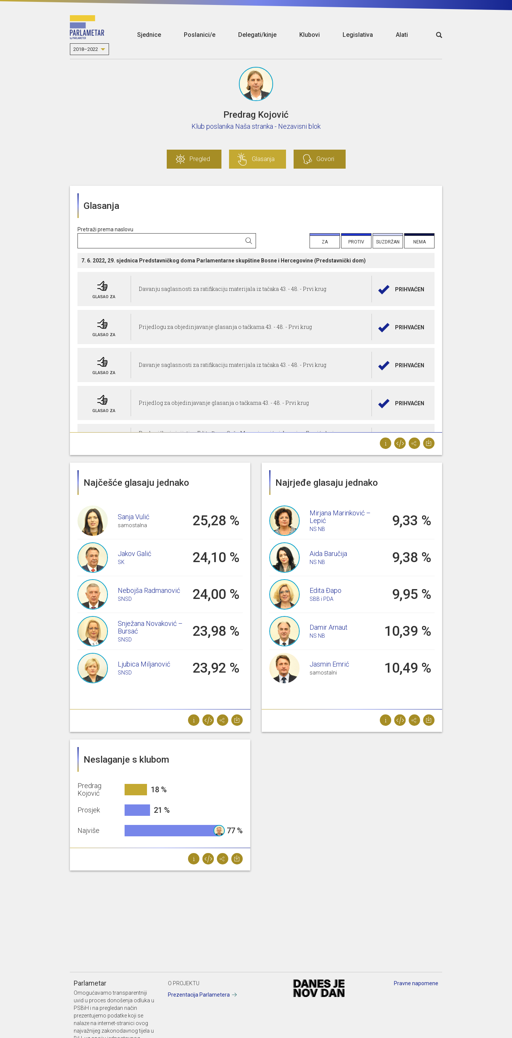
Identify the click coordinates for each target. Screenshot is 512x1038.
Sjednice (149, 34)
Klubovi (309, 34)
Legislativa (358, 34)
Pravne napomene (416, 983)
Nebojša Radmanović (149, 590)
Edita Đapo (325, 590)
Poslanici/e (199, 34)
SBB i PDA (321, 599)
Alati (402, 34)
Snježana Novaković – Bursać (150, 627)
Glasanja (263, 159)
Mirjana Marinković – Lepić (340, 517)
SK (121, 562)
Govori (325, 159)
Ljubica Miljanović (144, 664)
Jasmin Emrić (329, 664)
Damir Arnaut (329, 627)
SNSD (125, 599)
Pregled (200, 159)
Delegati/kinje (257, 34)
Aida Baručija (328, 554)
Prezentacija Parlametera (199, 995)
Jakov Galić (134, 554)
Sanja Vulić (133, 517)
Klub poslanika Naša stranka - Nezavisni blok (256, 126)
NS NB (317, 529)
